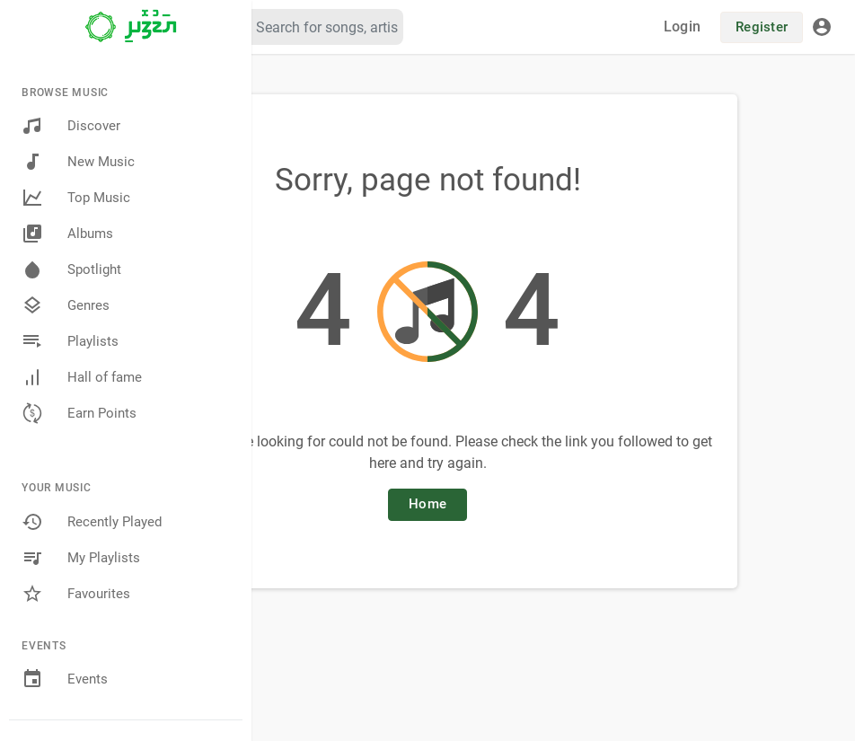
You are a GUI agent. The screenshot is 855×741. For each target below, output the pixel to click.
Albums (67, 233)
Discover (71, 126)
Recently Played (92, 522)
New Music (78, 161)
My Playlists (81, 558)
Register (762, 27)
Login (682, 26)
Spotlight (71, 269)
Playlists (70, 341)
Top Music (76, 197)
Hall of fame (82, 377)
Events (65, 679)
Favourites (76, 593)
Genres (66, 305)
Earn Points (79, 413)
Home (427, 504)
